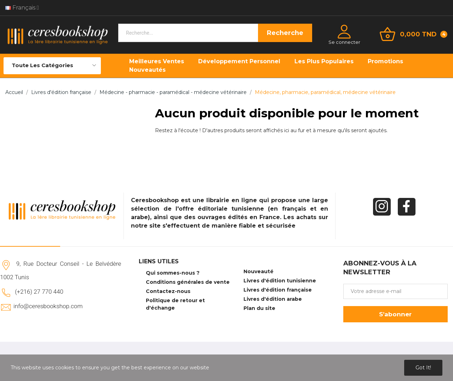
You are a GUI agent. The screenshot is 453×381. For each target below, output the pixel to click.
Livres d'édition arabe (272, 299)
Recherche (285, 33)
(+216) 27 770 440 (39, 291)
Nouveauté (258, 271)
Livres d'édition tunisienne (279, 280)
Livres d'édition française (277, 290)
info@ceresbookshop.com (47, 306)
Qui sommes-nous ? (173, 273)
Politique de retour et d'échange (175, 304)
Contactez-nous (168, 291)
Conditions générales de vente (188, 282)
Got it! (423, 367)
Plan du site (259, 308)
